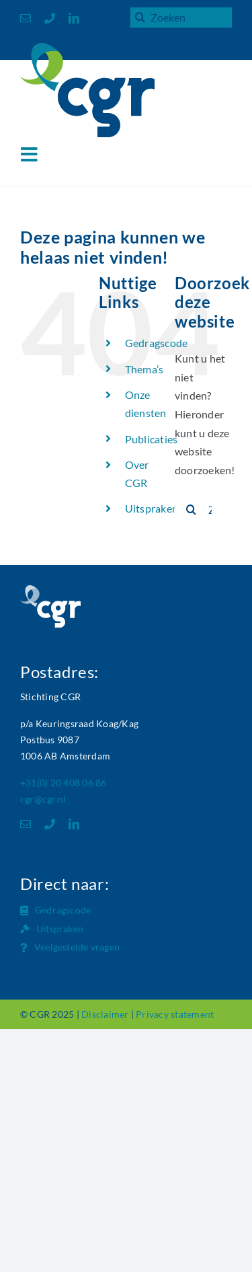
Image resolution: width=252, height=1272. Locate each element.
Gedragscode (156, 342)
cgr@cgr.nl (43, 799)
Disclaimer (104, 1014)
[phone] (49, 18)
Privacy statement (175, 1014)
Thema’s (144, 369)
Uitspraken (151, 508)
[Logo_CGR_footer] (50, 590)
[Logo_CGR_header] (87, 48)
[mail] (25, 18)
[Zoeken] (140, 17)
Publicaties (151, 439)
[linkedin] (74, 18)
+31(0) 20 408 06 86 (63, 782)
